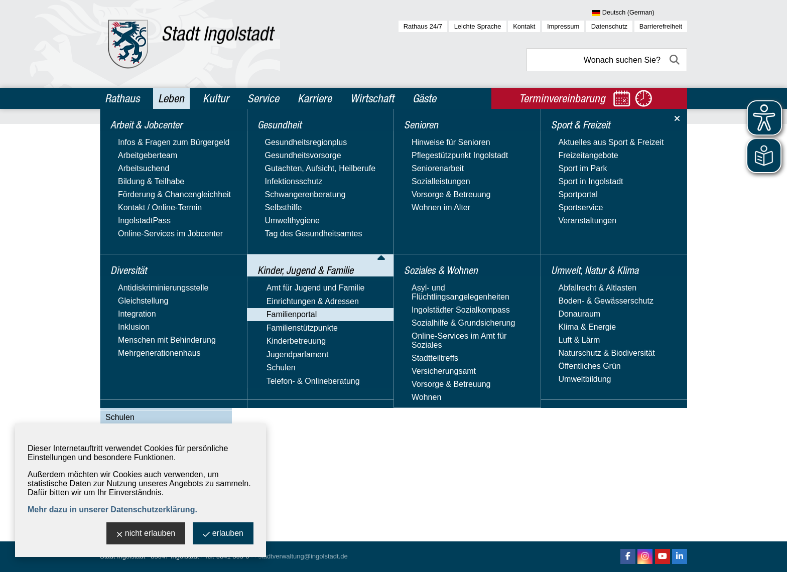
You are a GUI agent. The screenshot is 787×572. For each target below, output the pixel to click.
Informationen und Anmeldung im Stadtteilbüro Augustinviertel (367, 255)
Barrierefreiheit (660, 26)
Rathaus (122, 98)
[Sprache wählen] (639, 13)
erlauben (223, 534)
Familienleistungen (148, 303)
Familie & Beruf (142, 288)
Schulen (120, 417)
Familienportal (130, 246)
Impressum (563, 26)
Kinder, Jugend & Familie (155, 199)
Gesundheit (128, 177)
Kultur (216, 98)
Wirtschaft (372, 98)
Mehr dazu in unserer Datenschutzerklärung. (112, 509)
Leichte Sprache (477, 26)
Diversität (124, 156)
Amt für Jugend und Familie (154, 217)
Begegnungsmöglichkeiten (162, 260)
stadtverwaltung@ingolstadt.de (303, 556)
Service (263, 98)
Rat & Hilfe (134, 359)
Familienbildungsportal (155, 317)
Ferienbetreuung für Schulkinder (172, 331)
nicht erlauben (146, 534)
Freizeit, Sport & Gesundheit (165, 345)
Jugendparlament (136, 402)
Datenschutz (609, 26)
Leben (171, 98)
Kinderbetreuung (135, 388)
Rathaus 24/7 (423, 26)
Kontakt (524, 26)
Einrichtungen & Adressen (151, 231)
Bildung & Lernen (146, 274)
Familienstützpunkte (141, 373)
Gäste (424, 98)
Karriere (315, 98)
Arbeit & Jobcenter (143, 134)
